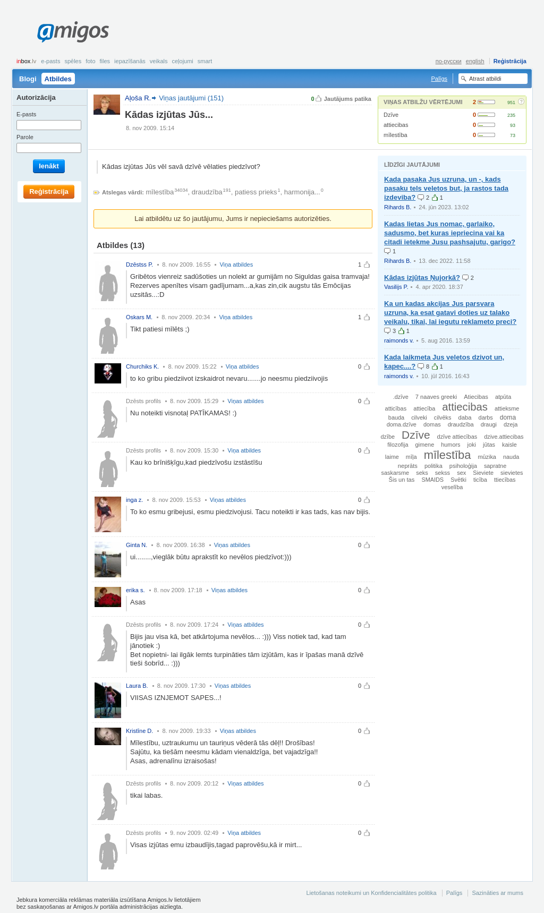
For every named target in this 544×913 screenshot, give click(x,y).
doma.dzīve (401, 424)
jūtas (489, 444)
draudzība (207, 192)
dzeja (510, 424)
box (26, 61)
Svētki (458, 479)
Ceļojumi (182, 61)
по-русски (449, 61)
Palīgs (439, 78)
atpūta (503, 397)
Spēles (72, 61)
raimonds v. (399, 340)
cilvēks (443, 417)
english (475, 61)
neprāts (408, 466)
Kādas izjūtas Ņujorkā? (422, 277)
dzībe (387, 436)
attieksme (507, 408)
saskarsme (395, 473)
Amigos (73, 31)
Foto (90, 61)
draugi (489, 424)
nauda (511, 457)
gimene (425, 444)
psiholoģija (463, 466)
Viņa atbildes (236, 264)
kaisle (509, 444)
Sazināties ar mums (497, 893)
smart (205, 61)
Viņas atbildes (245, 401)
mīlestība (395, 135)
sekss (442, 473)
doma (508, 417)
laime (392, 457)
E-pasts (50, 61)
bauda (396, 417)
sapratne (495, 466)
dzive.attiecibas (503, 436)
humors (450, 444)
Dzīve (391, 115)
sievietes (511, 473)
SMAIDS (432, 479)
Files (105, 61)
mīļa (411, 457)
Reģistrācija (510, 61)
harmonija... (302, 192)
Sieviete (483, 473)
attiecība (424, 408)
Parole (24, 137)
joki (472, 444)
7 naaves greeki (436, 397)
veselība (452, 487)
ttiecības (505, 479)
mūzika (487, 457)
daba (465, 417)
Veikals (159, 61)
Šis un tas (402, 479)
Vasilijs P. (396, 287)
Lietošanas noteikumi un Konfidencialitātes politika (371, 893)
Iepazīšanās (130, 61)
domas (432, 424)
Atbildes (58, 79)
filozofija (397, 444)
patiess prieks (256, 192)
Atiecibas (476, 397)
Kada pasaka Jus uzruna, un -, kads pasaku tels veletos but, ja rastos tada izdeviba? (446, 188)
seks (422, 473)
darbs (486, 417)
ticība (480, 479)
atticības (396, 408)
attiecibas (396, 125)
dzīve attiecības (457, 436)
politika (433, 466)
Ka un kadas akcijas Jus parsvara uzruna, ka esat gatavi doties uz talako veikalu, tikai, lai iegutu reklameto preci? (450, 313)
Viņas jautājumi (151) (191, 98)
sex (461, 473)
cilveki (419, 417)
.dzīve (401, 397)
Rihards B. (397, 207)
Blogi (28, 79)
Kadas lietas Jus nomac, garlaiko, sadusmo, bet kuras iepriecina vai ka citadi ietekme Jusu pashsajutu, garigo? (449, 233)
